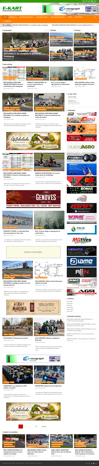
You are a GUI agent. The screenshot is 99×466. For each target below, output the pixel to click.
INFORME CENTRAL (8, 444)
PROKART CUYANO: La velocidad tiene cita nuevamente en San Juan (61, 41)
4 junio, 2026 (54, 44)
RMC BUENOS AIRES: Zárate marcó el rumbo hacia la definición (36, 452)
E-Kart (12, 58)
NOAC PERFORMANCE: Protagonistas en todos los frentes (83, 56)
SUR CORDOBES (59, 53)
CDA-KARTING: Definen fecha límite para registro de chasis (84, 83)
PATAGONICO (11, 334)
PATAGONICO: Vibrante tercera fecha (15, 338)
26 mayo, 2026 (7, 456)
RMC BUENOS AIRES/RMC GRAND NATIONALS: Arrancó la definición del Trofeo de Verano (47, 115)
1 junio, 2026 (77, 44)
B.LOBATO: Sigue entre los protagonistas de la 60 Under (84, 42)
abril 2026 (69, 305)
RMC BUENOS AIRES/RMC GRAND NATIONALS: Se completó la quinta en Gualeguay (31, 25)
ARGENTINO (12, 17)
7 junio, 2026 (7, 58)
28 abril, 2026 (54, 456)
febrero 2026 (70, 309)
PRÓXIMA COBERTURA (15, 275)
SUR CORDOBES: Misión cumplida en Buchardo (59, 57)
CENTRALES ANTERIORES (9, 442)
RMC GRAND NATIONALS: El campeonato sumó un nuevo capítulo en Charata (12, 452)
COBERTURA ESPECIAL (41, 107)
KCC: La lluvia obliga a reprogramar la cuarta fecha (60, 83)
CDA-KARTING (83, 78)
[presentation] (46, 30)
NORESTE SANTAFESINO (38, 78)
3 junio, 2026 (54, 59)
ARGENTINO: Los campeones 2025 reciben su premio (15, 387)
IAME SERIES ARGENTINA (26, 17)
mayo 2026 (69, 303)
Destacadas (7, 30)
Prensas (77, 30)
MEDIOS (53, 37)
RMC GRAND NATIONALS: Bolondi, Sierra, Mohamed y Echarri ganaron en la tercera (84, 452)
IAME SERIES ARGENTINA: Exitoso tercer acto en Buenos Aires (61, 452)
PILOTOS (70, 17)
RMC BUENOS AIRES (41, 17)
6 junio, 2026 (38, 119)
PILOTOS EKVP (90, 39)
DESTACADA (7, 48)
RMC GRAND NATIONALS (57, 17)
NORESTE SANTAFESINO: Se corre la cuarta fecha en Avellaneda (36, 84)
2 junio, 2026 (6, 390)
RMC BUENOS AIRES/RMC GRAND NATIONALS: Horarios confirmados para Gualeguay (13, 84)
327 (36, 426)
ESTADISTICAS (78, 17)
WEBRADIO (8, 21)
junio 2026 (69, 301)
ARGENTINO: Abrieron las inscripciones (48, 386)
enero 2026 (69, 311)
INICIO (5, 17)
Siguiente (44, 426)
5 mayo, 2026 (30, 456)
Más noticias (7, 64)
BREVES (5, 76)
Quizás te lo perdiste (10, 432)
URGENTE (35, 48)
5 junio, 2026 (6, 88)
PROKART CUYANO (60, 37)
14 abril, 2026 (78, 456)
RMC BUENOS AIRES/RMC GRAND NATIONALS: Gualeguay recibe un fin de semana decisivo (16, 283)
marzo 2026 (70, 307)
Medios (53, 30)
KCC (57, 78)
